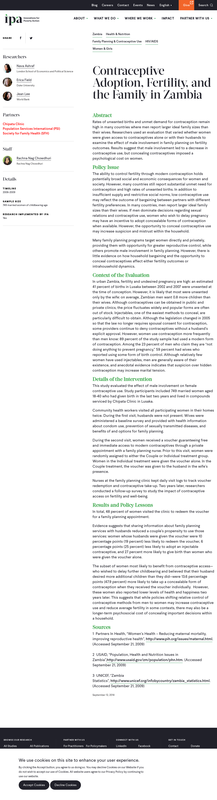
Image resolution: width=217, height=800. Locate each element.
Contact (123, 5)
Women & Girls (102, 49)
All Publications (39, 746)
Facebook (144, 746)
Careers (107, 5)
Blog (95, 5)
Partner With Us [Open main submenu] (196, 18)
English (164, 5)
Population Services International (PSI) (31, 128)
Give (186, 5)
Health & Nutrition (118, 34)
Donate (195, 746)
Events (138, 5)
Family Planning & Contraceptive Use (117, 41)
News (151, 5)
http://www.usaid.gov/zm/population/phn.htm (145, 659)
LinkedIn (121, 746)
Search (203, 5)
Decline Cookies (65, 785)
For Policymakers (96, 746)
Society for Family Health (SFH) (26, 133)
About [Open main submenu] (81, 18)
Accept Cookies (34, 785)
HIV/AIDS (151, 41)
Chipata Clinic (13, 124)
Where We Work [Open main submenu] (140, 18)
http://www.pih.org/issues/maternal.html (179, 638)
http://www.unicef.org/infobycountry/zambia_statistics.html (160, 680)
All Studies (10, 746)
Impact (168, 18)
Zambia (97, 34)
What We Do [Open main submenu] (106, 18)
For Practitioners (74, 746)
